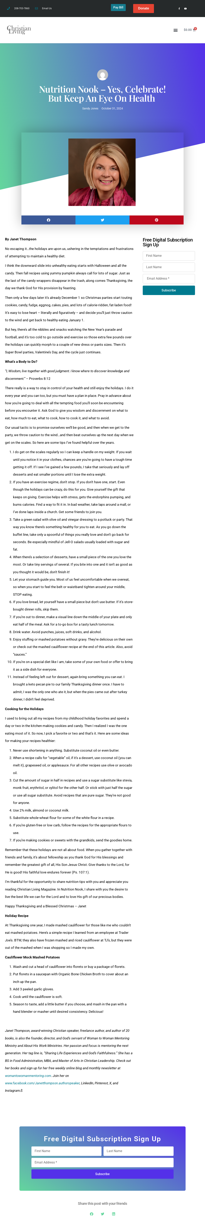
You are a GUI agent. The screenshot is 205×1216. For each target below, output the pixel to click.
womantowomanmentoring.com (28, 1076)
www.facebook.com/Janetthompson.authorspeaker (42, 1083)
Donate (143, 8)
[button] (175, 30)
